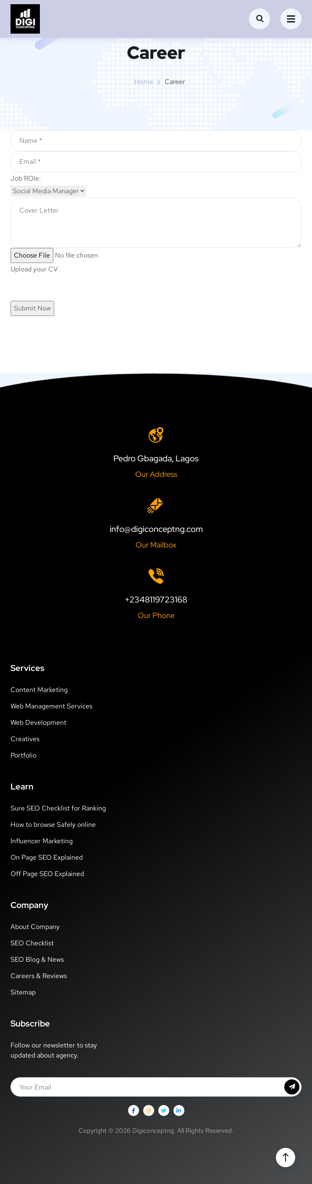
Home (143, 81)
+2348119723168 (156, 599)
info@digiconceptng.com (156, 529)
